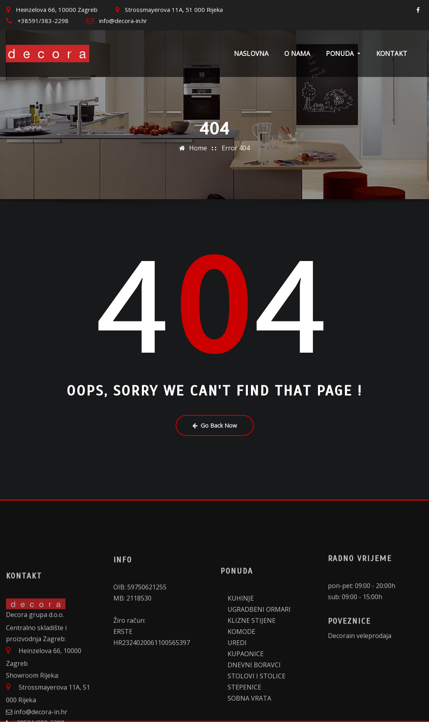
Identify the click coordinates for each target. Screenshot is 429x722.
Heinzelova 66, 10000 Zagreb (57, 9)
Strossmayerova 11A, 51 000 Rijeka (174, 9)
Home (198, 146)
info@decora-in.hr (123, 21)
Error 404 (236, 146)
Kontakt (391, 53)
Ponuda (343, 53)
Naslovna (251, 53)
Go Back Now (214, 425)
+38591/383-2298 (43, 21)
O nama (297, 53)
